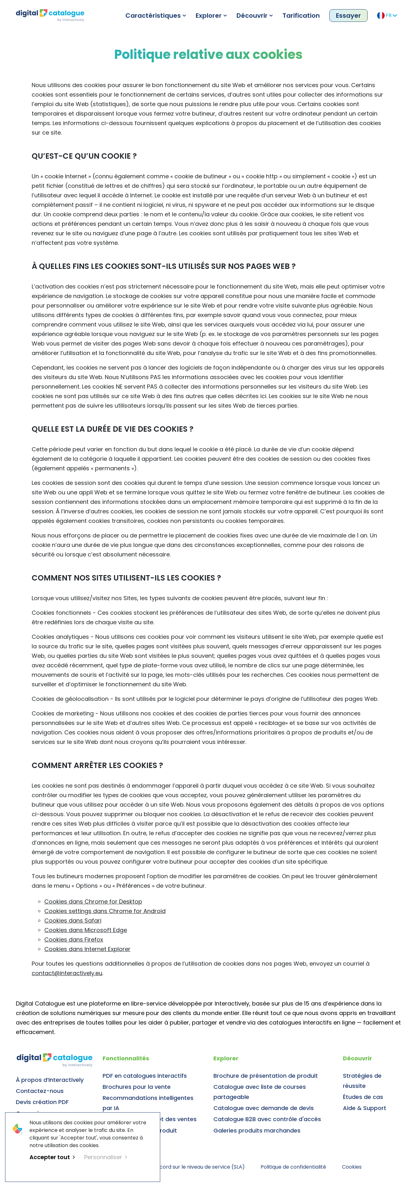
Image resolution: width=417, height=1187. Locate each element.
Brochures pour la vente (137, 1087)
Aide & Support (364, 1108)
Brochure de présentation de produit (265, 1076)
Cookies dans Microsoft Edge (85, 930)
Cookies (352, 1167)
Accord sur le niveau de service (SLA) (199, 1167)
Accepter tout (52, 1157)
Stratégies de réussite (362, 1081)
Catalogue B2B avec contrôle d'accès (267, 1119)
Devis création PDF (42, 1102)
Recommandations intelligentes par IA (148, 1103)
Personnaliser (105, 1157)
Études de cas (363, 1097)
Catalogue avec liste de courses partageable (259, 1092)
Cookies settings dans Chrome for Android (105, 911)
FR (387, 15)
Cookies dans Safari (72, 920)
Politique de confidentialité (293, 1167)
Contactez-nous (40, 1091)
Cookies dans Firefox (73, 939)
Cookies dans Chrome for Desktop (93, 901)
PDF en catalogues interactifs (145, 1076)
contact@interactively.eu (67, 973)
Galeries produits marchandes (256, 1130)
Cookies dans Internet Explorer (87, 949)
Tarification (301, 15)
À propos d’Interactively (50, 1080)
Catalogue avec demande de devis (263, 1108)
